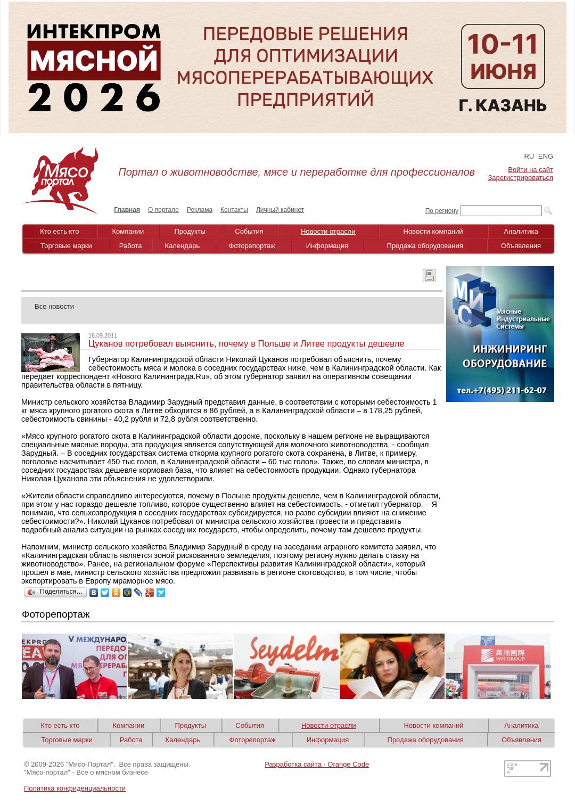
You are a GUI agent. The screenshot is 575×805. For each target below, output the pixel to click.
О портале (163, 209)
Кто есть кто (59, 231)
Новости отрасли (328, 231)
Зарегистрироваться (520, 178)
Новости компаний (433, 231)
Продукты (190, 231)
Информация (327, 246)
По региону (441, 211)
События (249, 231)
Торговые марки (66, 246)
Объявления (521, 246)
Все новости (54, 306)
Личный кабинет (280, 209)
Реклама (199, 209)
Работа (130, 246)
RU (529, 156)
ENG (545, 156)
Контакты (234, 209)
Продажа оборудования (425, 246)
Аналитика (521, 231)
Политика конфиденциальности (75, 788)
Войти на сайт (530, 170)
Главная (127, 209)
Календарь (182, 246)
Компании (128, 231)
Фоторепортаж (252, 246)
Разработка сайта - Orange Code (317, 764)
